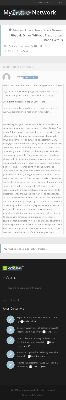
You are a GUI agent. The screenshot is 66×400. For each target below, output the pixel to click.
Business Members (43, 2)
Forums (38, 30)
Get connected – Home (23, 30)
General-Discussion (52, 30)
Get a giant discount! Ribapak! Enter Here (24, 101)
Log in (59, 2)
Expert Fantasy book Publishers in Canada (38, 317)
